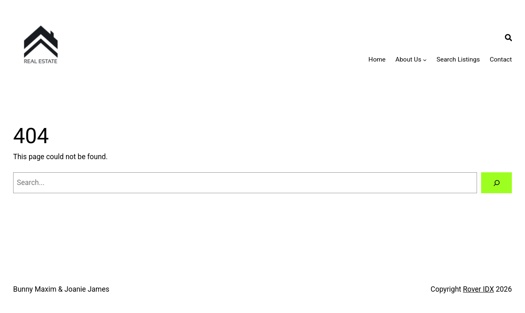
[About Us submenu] (425, 60)
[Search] (496, 182)
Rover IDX (478, 289)
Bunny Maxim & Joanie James (61, 289)
